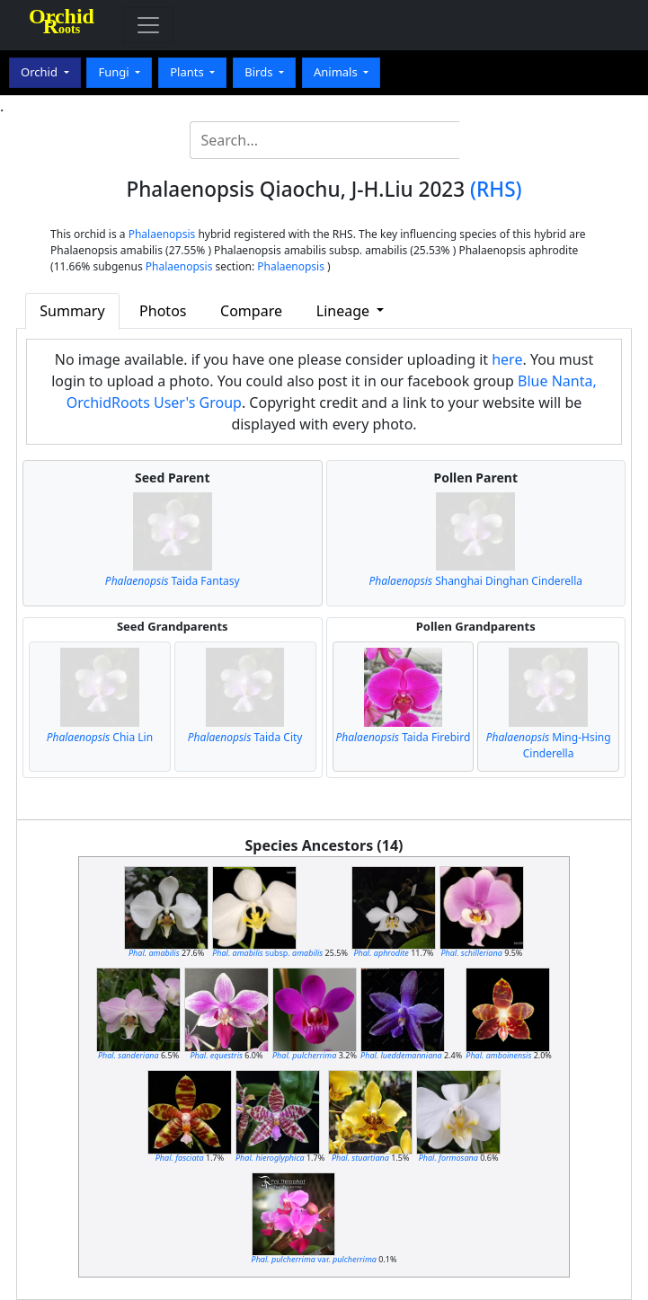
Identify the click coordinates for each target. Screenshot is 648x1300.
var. (314, 1259)
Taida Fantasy (172, 580)
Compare (251, 311)
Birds (260, 72)
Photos (162, 311)
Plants (188, 72)
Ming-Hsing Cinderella (548, 745)
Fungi (115, 72)
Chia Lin (100, 737)
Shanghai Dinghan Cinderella (475, 580)
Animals (337, 72)
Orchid (40, 72)
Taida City (245, 737)
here (507, 359)
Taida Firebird (402, 737)
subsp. (267, 953)
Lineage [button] (344, 311)
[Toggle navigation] (148, 25)
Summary (72, 311)
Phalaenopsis (162, 234)
